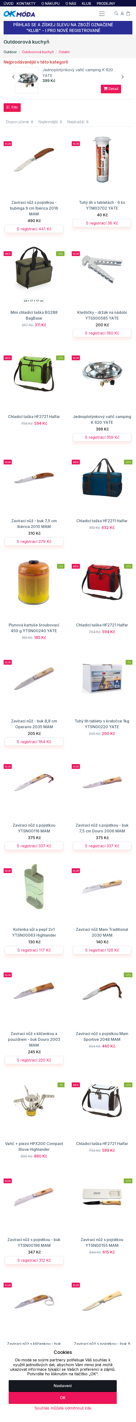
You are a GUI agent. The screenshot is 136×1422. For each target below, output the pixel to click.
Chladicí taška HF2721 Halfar (34, 417)
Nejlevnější (50, 122)
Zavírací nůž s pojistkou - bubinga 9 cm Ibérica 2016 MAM (34, 208)
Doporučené (20, 122)
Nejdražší (78, 122)
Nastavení (63, 1385)
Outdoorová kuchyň (38, 52)
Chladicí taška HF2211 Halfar (102, 521)
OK (63, 1397)
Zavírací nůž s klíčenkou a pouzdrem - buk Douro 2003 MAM (34, 1040)
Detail (111, 89)
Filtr (12, 108)
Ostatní (64, 52)
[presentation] (14, 77)
